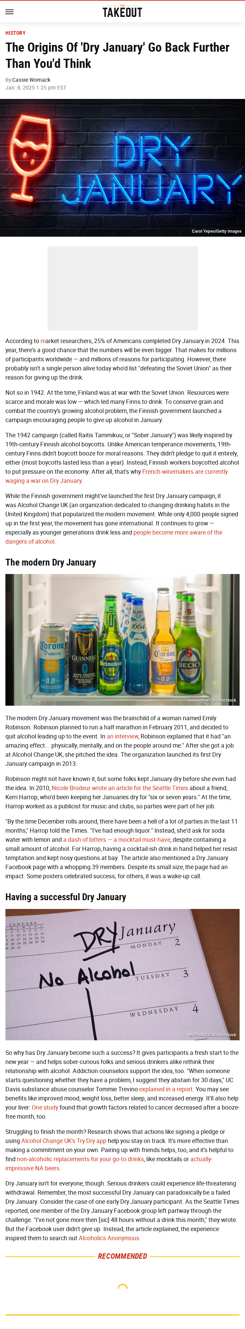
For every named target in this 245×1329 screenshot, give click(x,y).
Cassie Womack (31, 80)
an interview (122, 736)
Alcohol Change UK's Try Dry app (63, 1141)
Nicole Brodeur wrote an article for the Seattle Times (120, 788)
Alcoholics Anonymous (109, 1238)
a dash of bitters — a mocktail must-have (116, 839)
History (15, 33)
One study (45, 1107)
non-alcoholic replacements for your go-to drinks (80, 1159)
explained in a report (166, 1089)
